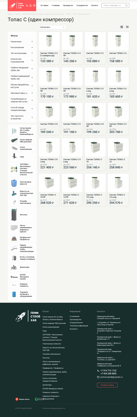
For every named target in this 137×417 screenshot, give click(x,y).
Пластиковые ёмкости (52, 344)
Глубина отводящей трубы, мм (22, 68)
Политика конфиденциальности (54, 408)
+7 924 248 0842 (108, 373)
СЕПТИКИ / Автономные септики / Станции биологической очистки (43, 14)
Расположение (22, 47)
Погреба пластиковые (51, 354)
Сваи (45, 331)
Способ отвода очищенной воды (22, 108)
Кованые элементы (51, 392)
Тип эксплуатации (22, 53)
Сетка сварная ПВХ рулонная (54, 323)
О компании (74, 316)
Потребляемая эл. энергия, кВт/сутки (22, 100)
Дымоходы (47, 385)
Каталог (17, 14)
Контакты (74, 329)
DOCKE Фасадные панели (53, 389)
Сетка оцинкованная (51, 327)
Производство (75, 319)
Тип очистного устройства (22, 117)
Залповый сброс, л (22, 93)
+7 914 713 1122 (108, 370)
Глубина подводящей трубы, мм (22, 77)
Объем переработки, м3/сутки (22, 85)
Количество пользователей (22, 60)
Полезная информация (79, 326)
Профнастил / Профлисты (53, 368)
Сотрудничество (76, 323)
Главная (10, 14)
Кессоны (46, 358)
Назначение (22, 41)
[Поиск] (113, 5)
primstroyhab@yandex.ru (112, 377)
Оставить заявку (107, 385)
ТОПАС (68, 14)
